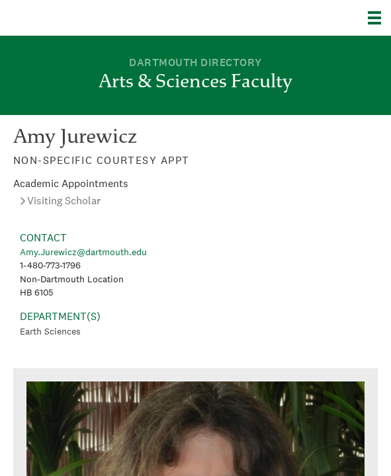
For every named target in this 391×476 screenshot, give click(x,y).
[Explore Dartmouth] (379, 17)
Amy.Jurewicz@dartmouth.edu (83, 252)
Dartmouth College (78, 18)
